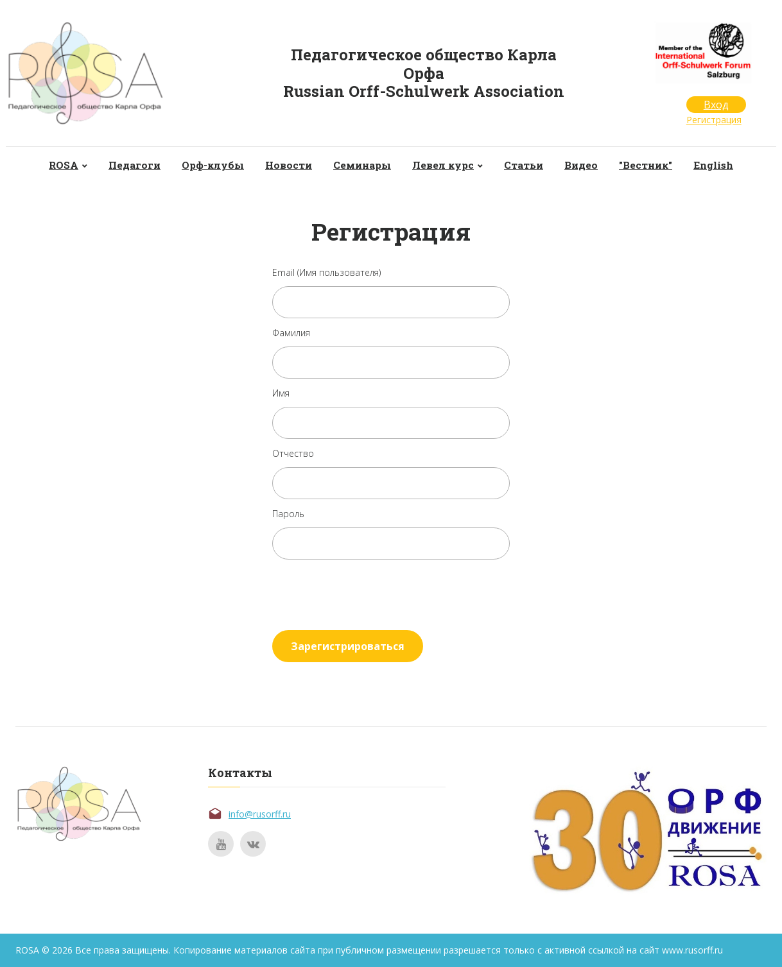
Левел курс (444, 165)
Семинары (361, 165)
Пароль (288, 514)
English (723, 165)
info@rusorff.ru (260, 814)
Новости (285, 165)
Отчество (293, 453)
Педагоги (127, 165)
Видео (587, 165)
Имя (281, 393)
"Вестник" (654, 165)
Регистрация (714, 120)
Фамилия (291, 333)
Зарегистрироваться (347, 646)
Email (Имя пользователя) (326, 272)
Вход (716, 105)
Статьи (528, 165)
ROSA (54, 165)
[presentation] (369, 592)
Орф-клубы (207, 165)
